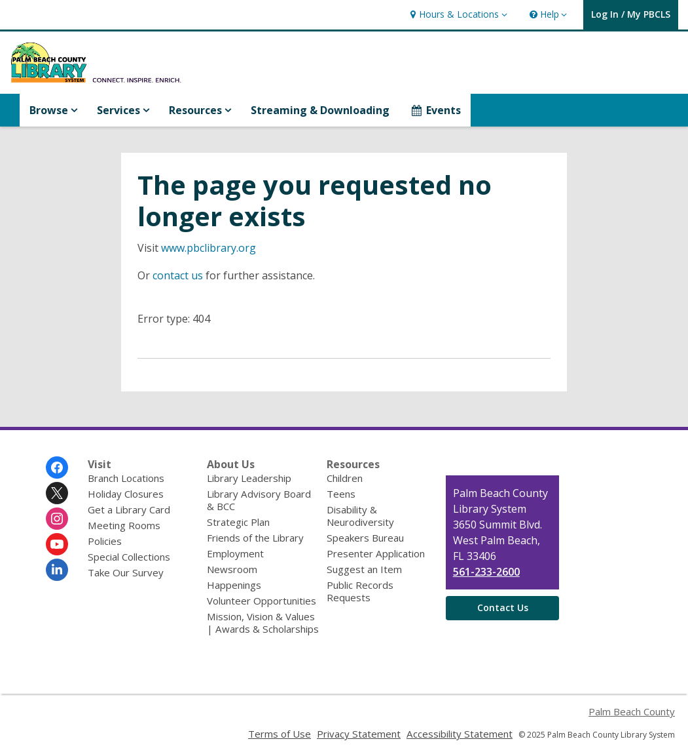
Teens (341, 493)
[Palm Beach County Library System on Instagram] (57, 518)
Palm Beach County (631, 711)
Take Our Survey (126, 572)
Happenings (234, 584)
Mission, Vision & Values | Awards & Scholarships (263, 622)
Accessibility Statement (460, 733)
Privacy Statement (359, 733)
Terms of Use (279, 733)
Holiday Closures (126, 493)
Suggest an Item (364, 569)
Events (435, 110)
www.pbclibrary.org (208, 248)
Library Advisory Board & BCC (259, 500)
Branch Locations (126, 478)
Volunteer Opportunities (261, 600)
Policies (105, 540)
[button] (457, 15)
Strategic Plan (238, 521)
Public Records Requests (360, 591)
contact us (178, 275)
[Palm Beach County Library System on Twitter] (57, 493)
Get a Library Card (129, 509)
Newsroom (232, 569)
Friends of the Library (255, 537)
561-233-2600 (486, 572)
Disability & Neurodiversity (360, 515)
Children (345, 478)
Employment (235, 553)
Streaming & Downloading (320, 110)
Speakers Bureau (365, 537)
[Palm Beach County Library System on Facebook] (57, 467)
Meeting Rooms (124, 525)
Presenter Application (376, 553)
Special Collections (129, 556)
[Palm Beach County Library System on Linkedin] (57, 570)
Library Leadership (249, 478)
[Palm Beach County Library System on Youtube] (57, 544)
